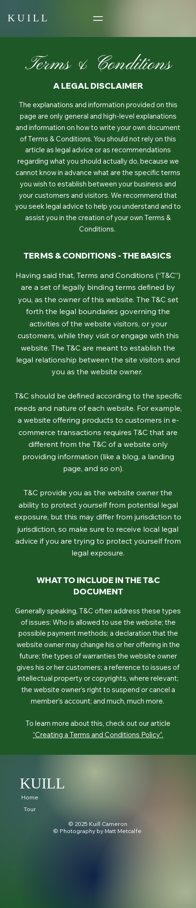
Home (29, 797)
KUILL (42, 783)
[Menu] (98, 19)
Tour (30, 809)
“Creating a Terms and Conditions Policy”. (98, 734)
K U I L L (27, 18)
